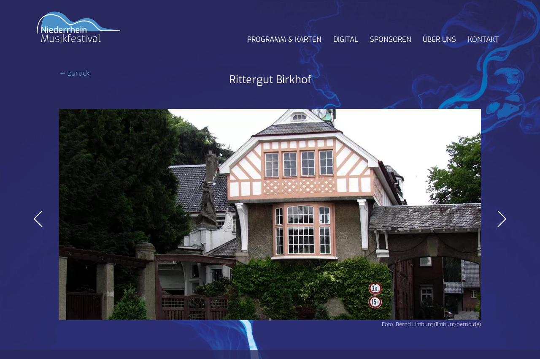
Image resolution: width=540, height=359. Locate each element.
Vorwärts (501, 218)
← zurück (74, 73)
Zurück (38, 218)
